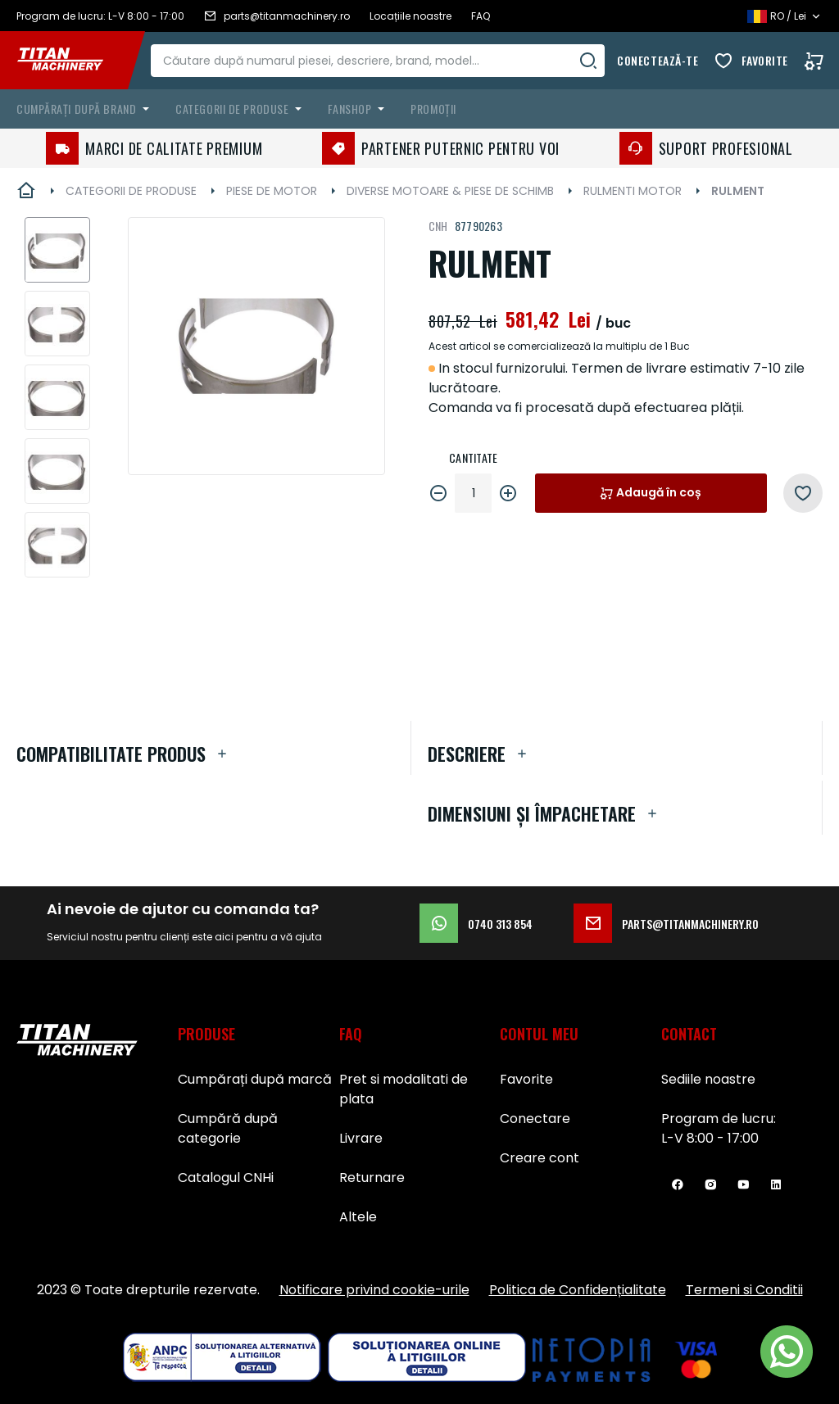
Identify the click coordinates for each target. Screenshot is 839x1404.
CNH (438, 225)
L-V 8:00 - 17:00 (710, 1138)
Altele (358, 1216)
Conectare (535, 1118)
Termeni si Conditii (744, 1289)
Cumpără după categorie (228, 1128)
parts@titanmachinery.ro (666, 923)
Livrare (361, 1138)
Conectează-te (657, 60)
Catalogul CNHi (226, 1177)
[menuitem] (86, 109)
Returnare (372, 1177)
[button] (57, 250)
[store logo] (72, 60)
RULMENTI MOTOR (632, 191)
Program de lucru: (718, 1118)
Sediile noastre (708, 1079)
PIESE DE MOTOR (271, 191)
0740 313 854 (476, 923)
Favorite (764, 60)
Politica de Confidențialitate (577, 1289)
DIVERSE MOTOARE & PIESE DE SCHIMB (450, 191)
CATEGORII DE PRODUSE (131, 191)
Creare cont (539, 1157)
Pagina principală (26, 191)
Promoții (433, 108)
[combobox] (387, 60)
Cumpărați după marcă (255, 1079)
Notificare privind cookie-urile (374, 1289)
